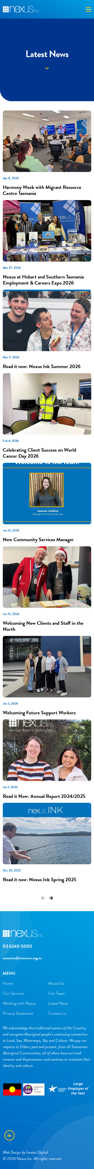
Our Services (13, 993)
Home (8, 983)
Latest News (58, 1003)
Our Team (56, 993)
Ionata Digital (37, 1152)
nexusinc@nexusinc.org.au (22, 958)
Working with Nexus (19, 1003)
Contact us (57, 1013)
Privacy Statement (18, 1013)
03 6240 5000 (17, 946)
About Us (56, 983)
